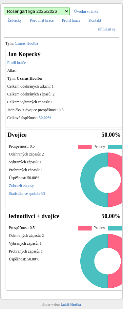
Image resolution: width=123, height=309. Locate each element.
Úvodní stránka (86, 11)
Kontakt (95, 20)
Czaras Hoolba (26, 43)
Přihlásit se (106, 29)
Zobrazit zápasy (21, 185)
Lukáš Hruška (71, 304)
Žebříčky (15, 20)
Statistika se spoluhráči (27, 193)
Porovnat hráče (41, 20)
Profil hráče (71, 20)
